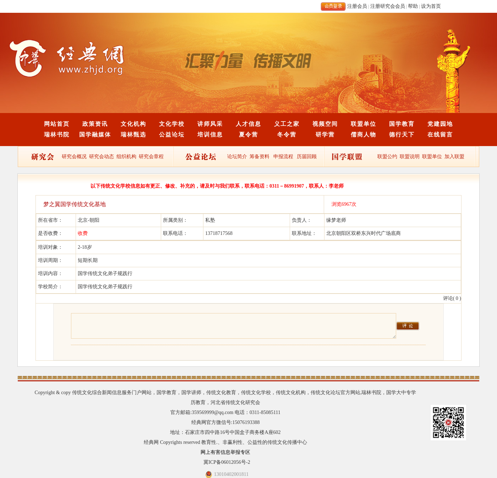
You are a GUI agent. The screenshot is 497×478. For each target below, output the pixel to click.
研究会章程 (151, 156)
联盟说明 (410, 156)
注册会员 (357, 6)
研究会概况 (74, 156)
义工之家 (287, 124)
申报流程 (283, 156)
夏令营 (248, 134)
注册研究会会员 (387, 6)
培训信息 (210, 134)
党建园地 (440, 124)
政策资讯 (95, 124)
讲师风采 (210, 124)
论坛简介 (237, 156)
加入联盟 (454, 156)
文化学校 (172, 124)
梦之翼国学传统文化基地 (74, 204)
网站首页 (57, 124)
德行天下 (402, 134)
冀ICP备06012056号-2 (226, 462)
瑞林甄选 (133, 134)
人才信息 (248, 124)
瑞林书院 (57, 134)
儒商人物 (363, 134)
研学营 (325, 134)
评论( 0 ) (452, 298)
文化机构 (133, 124)
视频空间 (325, 124)
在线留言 (440, 134)
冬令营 (286, 134)
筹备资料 (259, 156)
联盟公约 (387, 156)
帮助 (413, 6)
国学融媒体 (95, 134)
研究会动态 (101, 156)
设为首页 (431, 6)
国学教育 (402, 124)
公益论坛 (172, 134)
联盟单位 (363, 124)
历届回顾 (307, 156)
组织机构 (126, 156)
